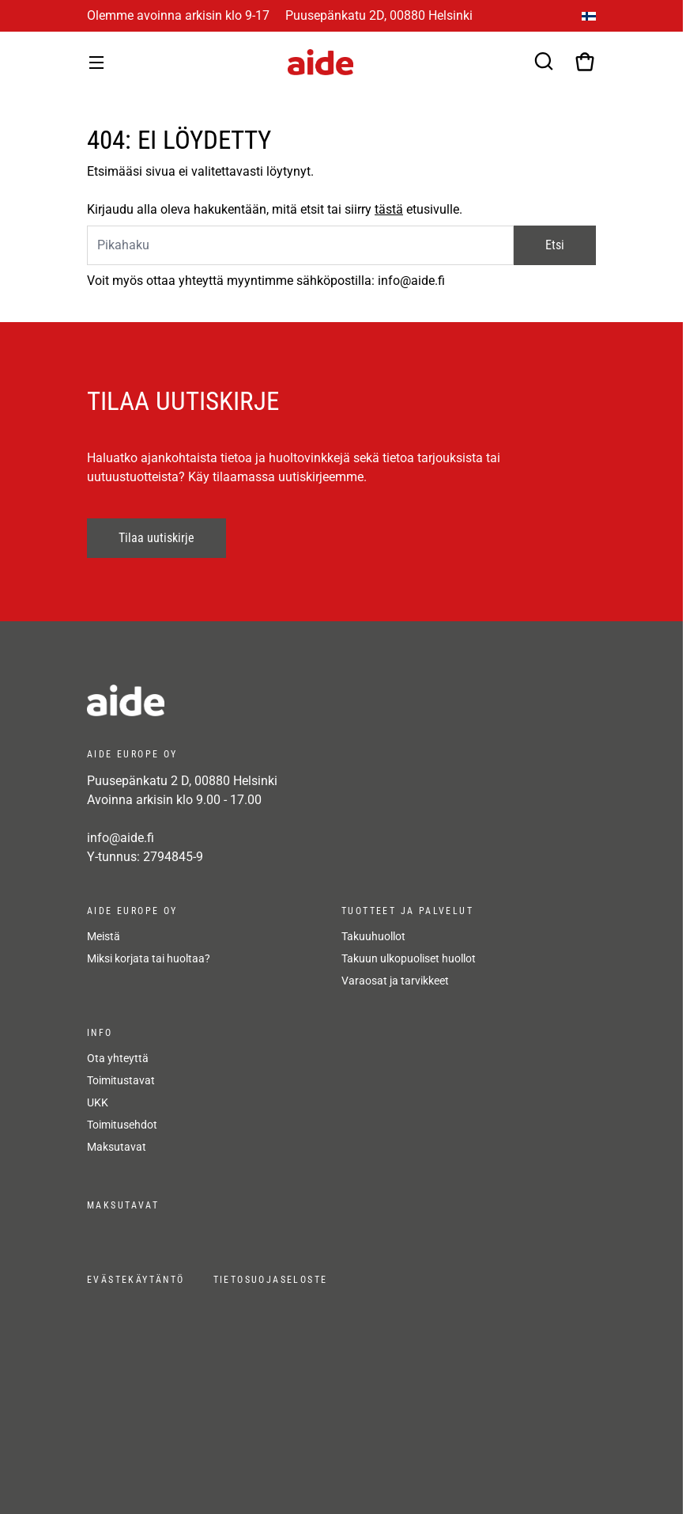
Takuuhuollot (373, 936)
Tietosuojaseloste (270, 1279)
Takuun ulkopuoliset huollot (408, 958)
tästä (389, 209)
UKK (97, 1102)
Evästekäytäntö (136, 1279)
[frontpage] (229, 700)
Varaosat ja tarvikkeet (395, 980)
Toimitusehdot (122, 1124)
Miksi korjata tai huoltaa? (148, 958)
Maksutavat (116, 1146)
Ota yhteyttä (118, 1058)
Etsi (554, 244)
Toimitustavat (121, 1080)
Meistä (103, 936)
